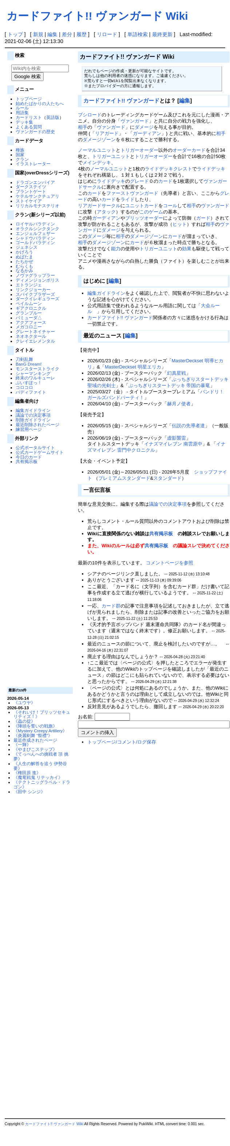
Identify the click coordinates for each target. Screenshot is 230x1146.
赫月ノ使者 (179, 403)
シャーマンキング (33, 373)
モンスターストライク (37, 368)
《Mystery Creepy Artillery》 (40, 730)
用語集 (22, 112)
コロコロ (24, 387)
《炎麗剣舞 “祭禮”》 (32, 735)
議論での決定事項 (33, 415)
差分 (67, 34)
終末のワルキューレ (35, 377)
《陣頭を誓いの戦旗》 (35, 726)
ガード (203, 218)
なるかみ (24, 270)
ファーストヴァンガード (132, 193)
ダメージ (144, 127)
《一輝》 (22, 744)
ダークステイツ (31, 186)
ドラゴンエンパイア (35, 182)
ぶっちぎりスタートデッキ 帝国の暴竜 (169, 385)
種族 (20, 149)
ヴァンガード (134, 121)
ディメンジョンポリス (37, 280)
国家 (20, 154)
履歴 (81, 34)
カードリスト (29, 117)
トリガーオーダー (139, 150)
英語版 (52, 117)
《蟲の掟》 (24, 721)
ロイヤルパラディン (35, 223)
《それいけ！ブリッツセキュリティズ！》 (41, 714)
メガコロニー (29, 326)
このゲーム (151, 212)
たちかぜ (24, 261)
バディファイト (31, 392)
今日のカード (29, 457)
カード (165, 181)
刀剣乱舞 (24, 359)
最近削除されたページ (37, 424)
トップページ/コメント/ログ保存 (121, 742)
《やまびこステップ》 (35, 749)
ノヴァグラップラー (35, 275)
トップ (15, 34)
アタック (106, 212)
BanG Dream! (28, 364)
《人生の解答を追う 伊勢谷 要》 (40, 766)
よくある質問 (29, 126)
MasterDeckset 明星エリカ (133, 367)
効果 (186, 248)
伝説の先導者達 (188, 425)
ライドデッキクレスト (168, 168)
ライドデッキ (211, 168)
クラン (22, 159)
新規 (38, 34)
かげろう (24, 252)
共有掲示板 (26, 461)
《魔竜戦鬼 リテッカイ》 (38, 777)
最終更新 (162, 34)
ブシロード (90, 114)
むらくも (24, 266)
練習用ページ (29, 429)
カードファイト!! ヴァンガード (121, 100)
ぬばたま (24, 256)
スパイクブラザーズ (35, 294)
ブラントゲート (31, 191)
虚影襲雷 (176, 438)
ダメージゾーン (99, 139)
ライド (127, 199)
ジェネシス (26, 247)
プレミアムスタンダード (124, 478)
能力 (115, 248)
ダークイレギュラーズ (37, 298)
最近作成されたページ (35, 740)
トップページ (29, 98)
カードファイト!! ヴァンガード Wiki (97, 16)
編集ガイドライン (33, 410)
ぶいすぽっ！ (29, 382)
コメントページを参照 (169, 563)
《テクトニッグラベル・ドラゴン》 (41, 784)
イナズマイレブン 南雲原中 (173, 444)
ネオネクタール (31, 336)
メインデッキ (97, 162)
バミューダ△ (29, 317)
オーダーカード (189, 150)
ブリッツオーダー (144, 218)
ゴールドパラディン (35, 242)
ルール (22, 107)
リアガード (107, 133)
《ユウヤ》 (24, 702)
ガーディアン (147, 133)
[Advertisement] (39, 575)
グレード (139, 181)
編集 (52, 34)
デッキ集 (24, 122)
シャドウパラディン (35, 238)
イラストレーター (33, 163)
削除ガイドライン (33, 419)
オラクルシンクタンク (37, 228)
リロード (107, 34)
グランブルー (29, 312)
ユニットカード (141, 205)
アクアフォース (31, 322)
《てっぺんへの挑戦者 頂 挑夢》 (40, 756)
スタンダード (167, 478)
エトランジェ (29, 284)
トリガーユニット (111, 156)
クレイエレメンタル (35, 341)
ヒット (179, 224)
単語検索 (137, 34)
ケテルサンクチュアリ (37, 196)
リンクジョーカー (33, 289)
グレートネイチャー (35, 331)
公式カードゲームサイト (40, 452)
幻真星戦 (176, 373)
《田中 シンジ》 (29, 791)
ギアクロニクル (31, 308)
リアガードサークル (99, 205)
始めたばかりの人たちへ (40, 103)
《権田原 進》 (27, 772)
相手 (82, 127)
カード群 (111, 606)
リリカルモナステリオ (37, 205)
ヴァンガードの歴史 (35, 131)
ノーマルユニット (97, 150)
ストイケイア (29, 200)
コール (170, 205)
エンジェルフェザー (35, 233)
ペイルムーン (29, 303)
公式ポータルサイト (35, 447)
